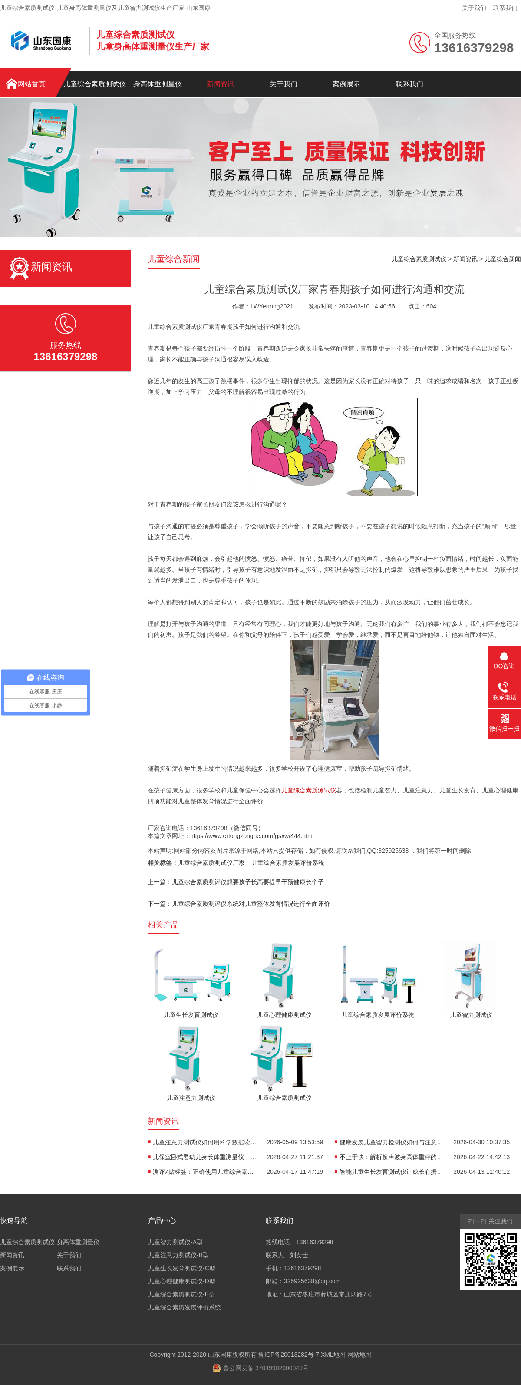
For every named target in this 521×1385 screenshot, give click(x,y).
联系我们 (505, 7)
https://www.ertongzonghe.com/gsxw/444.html (252, 835)
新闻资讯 (220, 84)
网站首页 (32, 84)
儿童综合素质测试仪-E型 (181, 1294)
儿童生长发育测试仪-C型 (181, 1268)
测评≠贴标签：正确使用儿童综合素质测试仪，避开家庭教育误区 (205, 1171)
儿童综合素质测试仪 (94, 84)
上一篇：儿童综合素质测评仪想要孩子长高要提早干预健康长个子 (236, 881)
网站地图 (359, 1354)
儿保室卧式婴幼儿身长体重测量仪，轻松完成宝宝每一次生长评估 (205, 1156)
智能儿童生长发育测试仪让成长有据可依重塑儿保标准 (392, 1171)
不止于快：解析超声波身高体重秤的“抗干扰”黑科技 (392, 1156)
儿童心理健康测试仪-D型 (181, 1281)
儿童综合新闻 (503, 258)
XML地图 (333, 1354)
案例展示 (346, 84)
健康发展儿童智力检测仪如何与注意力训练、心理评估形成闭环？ (392, 1142)
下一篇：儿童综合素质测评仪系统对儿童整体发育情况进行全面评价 (239, 903)
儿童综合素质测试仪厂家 (211, 862)
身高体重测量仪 (157, 84)
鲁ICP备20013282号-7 (288, 1354)
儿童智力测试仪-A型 (175, 1242)
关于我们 (474, 7)
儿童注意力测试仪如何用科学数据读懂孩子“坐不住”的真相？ (205, 1142)
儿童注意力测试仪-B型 (178, 1255)
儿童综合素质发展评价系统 (287, 862)
